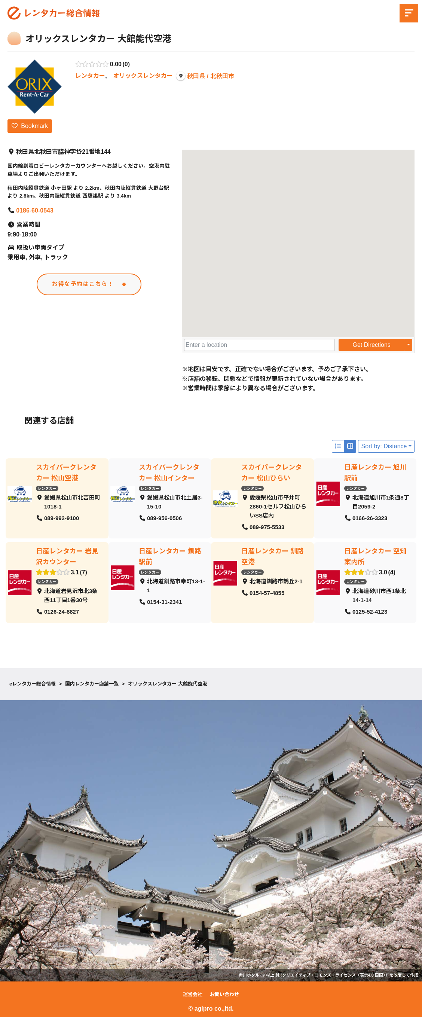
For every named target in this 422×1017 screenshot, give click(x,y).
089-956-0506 (164, 518)
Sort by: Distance (384, 446)
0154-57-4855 (267, 593)
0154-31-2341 (164, 602)
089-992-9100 (61, 518)
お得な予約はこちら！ (83, 284)
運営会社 (192, 994)
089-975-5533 (267, 527)
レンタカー (90, 76)
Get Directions (371, 345)
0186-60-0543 (34, 210)
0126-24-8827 (61, 611)
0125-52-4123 (369, 611)
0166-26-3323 (369, 518)
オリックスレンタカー (143, 76)
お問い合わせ (224, 994)
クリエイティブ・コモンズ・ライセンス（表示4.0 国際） (333, 975)
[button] (298, 236)
